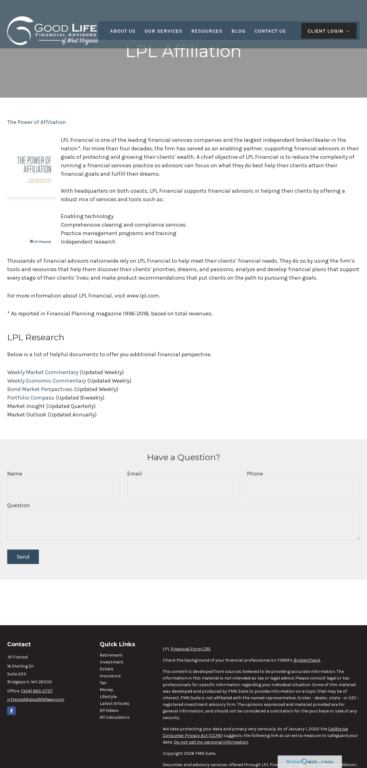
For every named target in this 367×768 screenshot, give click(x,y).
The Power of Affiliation (36, 122)
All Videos (109, 710)
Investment (111, 662)
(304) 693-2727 (37, 691)
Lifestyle (108, 696)
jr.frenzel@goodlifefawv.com (35, 699)
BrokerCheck (307, 660)
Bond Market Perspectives (40, 389)
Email (134, 473)
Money (106, 689)
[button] (123, 17)
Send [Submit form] (23, 556)
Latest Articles (114, 703)
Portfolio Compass (30, 397)
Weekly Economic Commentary (46, 380)
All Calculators (115, 717)
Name (14, 473)
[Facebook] (11, 710)
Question (18, 505)
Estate (106, 669)
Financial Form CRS (191, 649)
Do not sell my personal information (211, 742)
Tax (103, 682)
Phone (255, 473)
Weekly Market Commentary (42, 372)
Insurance (110, 676)
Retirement (111, 655)
